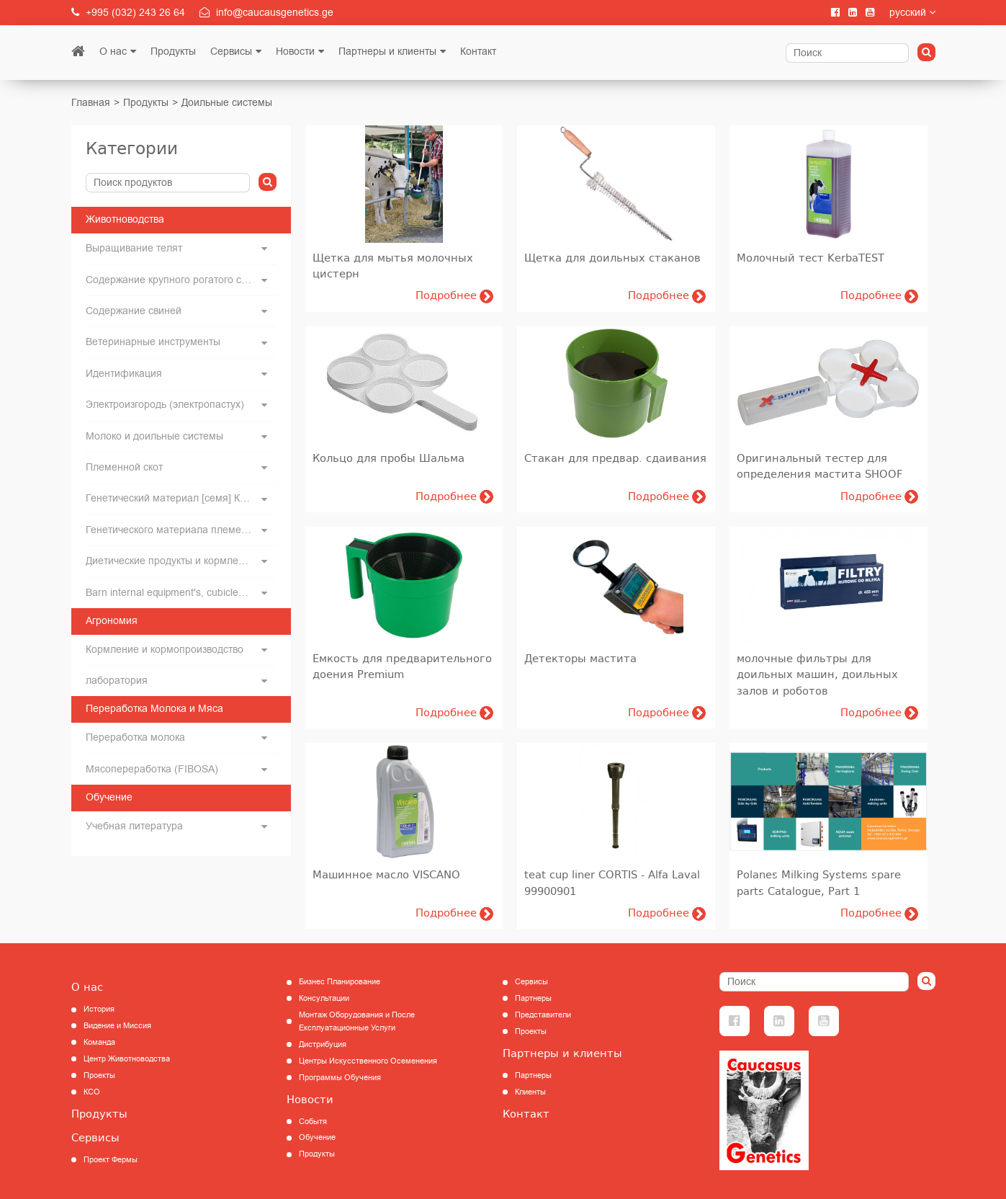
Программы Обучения (340, 1077)
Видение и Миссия (117, 1025)
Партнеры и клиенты (387, 51)
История (99, 1009)
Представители (543, 1014)
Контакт (478, 51)
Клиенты (530, 1092)
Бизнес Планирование (339, 981)
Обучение (317, 1137)
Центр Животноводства (127, 1058)
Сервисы (231, 51)
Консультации (324, 998)
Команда (99, 1042)
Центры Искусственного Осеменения (368, 1061)
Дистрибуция (322, 1044)
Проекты (99, 1075)
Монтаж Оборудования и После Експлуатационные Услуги (357, 1021)
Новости (295, 51)
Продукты (173, 51)
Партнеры (533, 998)
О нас (113, 51)
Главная (90, 103)
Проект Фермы (111, 1159)
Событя (313, 1121)
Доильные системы (226, 103)
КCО (92, 1092)
